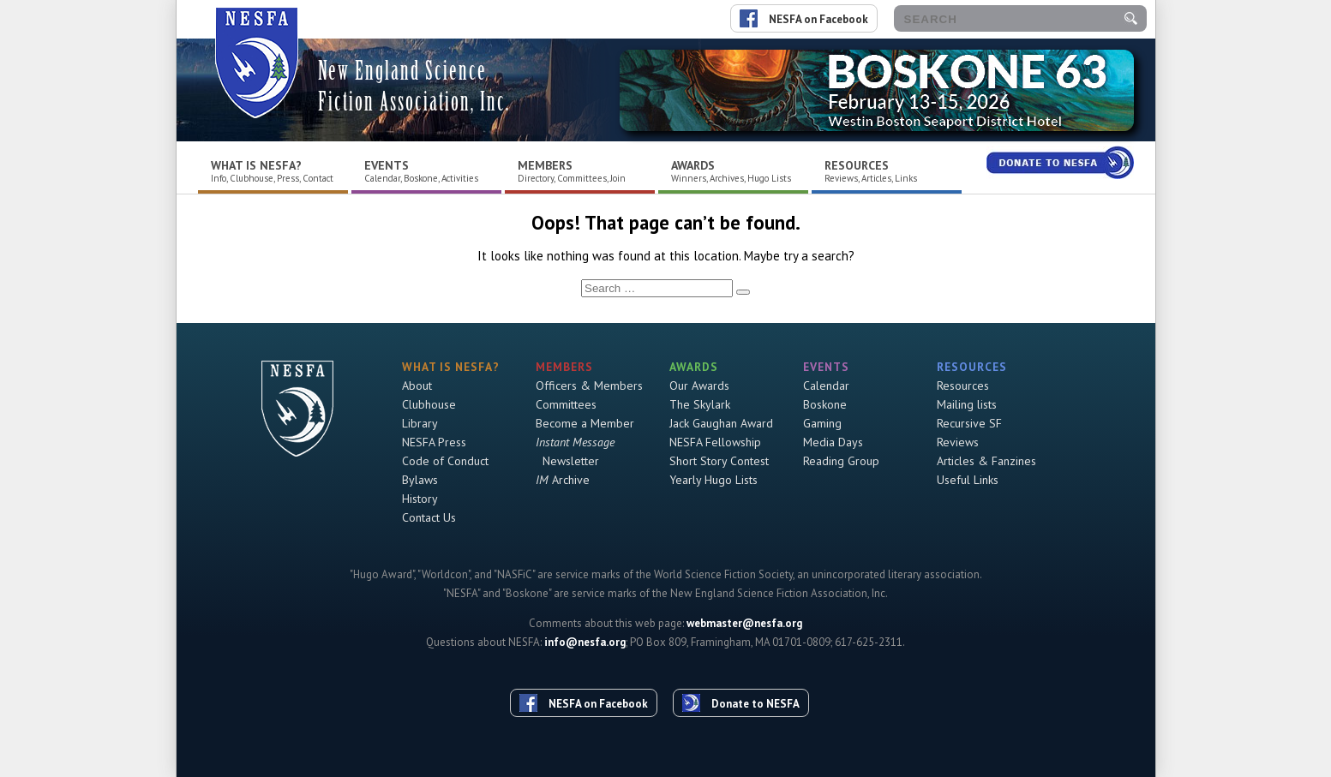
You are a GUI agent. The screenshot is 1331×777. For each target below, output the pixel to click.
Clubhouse (429, 404)
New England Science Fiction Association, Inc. (414, 86)
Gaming (822, 423)
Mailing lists (967, 404)
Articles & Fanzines (986, 461)
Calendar (826, 385)
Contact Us (429, 517)
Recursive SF (969, 423)
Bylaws (420, 479)
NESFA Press (434, 442)
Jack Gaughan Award (721, 423)
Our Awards (699, 385)
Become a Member (585, 423)
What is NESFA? (256, 165)
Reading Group (841, 461)
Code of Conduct (445, 461)
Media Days (833, 442)
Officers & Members (589, 385)
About (417, 385)
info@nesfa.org (585, 642)
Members (545, 165)
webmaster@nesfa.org (744, 623)
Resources (856, 165)
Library (420, 423)
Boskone (825, 404)
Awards (693, 165)
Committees (566, 404)
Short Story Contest (719, 461)
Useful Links (967, 479)
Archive (563, 479)
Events (386, 165)
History (420, 498)
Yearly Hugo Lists (713, 479)
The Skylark (699, 404)
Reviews (958, 442)
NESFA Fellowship (715, 442)
